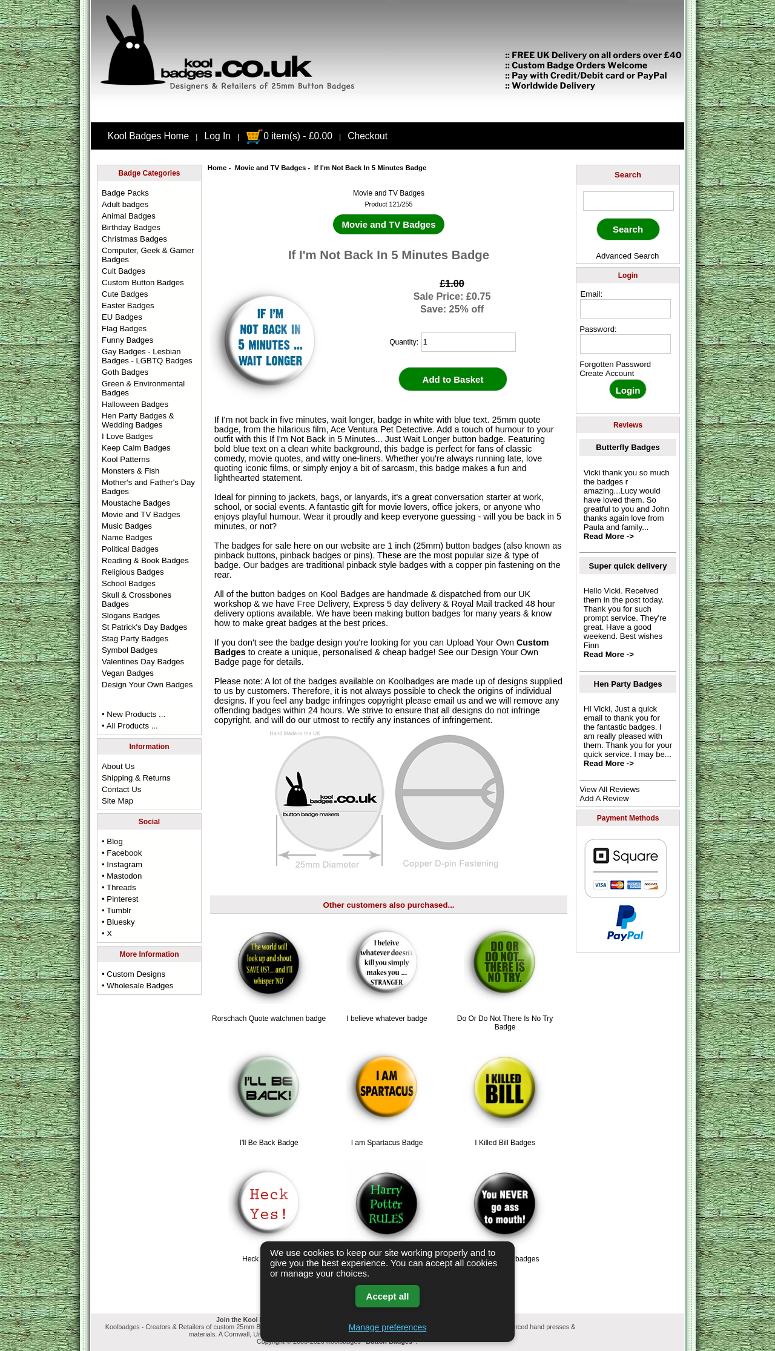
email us (450, 700)
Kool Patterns (126, 459)
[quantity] (468, 342)
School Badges (129, 583)
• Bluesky (118, 922)
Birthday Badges (131, 227)
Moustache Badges (136, 502)
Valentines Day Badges (143, 661)
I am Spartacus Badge (387, 1142)
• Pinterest (120, 898)
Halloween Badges (135, 404)
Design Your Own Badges (147, 684)
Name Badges (127, 537)
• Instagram (122, 864)
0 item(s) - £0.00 (289, 136)
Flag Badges (124, 328)
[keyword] (628, 201)
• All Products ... (130, 725)
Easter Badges (128, 305)
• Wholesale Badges (137, 985)
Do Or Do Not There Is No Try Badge (505, 1022)
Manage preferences (387, 1327)
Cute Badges (125, 294)
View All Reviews (609, 789)
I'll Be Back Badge (269, 1142)
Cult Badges (123, 271)
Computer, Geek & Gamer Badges (148, 255)
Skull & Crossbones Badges (136, 599)
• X (107, 933)
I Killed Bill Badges (505, 1142)
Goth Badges (125, 372)
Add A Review (603, 798)
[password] (625, 344)
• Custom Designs (133, 974)
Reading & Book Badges (145, 560)
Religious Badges (133, 571)
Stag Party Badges (135, 638)
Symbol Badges (129, 650)
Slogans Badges (131, 615)
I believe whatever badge (386, 1018)
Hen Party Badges (628, 684)
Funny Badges (127, 340)
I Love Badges (127, 436)
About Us (118, 766)
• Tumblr (116, 910)
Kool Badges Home (148, 136)
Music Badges (127, 525)
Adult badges (125, 204)
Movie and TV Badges (270, 167)
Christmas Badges (134, 238)
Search (628, 174)
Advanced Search (627, 255)
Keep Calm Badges (136, 447)
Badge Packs (125, 192)
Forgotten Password (615, 364)
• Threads (119, 887)
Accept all (387, 1296)
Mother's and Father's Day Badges (148, 487)
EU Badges (122, 317)
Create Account (606, 373)
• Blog (112, 841)
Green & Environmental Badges (143, 388)
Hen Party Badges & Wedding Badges (138, 420)
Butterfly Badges (628, 447)
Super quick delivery (628, 565)
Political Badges (130, 548)
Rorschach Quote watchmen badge (269, 1018)
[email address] (625, 309)
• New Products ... (133, 714)
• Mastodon (122, 875)
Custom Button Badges (143, 282)
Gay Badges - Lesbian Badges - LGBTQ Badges (147, 356)
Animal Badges (129, 215)
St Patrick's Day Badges (144, 627)
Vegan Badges (128, 673)
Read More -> (609, 536)
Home (217, 167)
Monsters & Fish (130, 470)
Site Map (117, 800)
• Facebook (122, 852)
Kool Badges (345, 594)
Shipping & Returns (136, 777)
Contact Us (121, 789)
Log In (218, 136)
